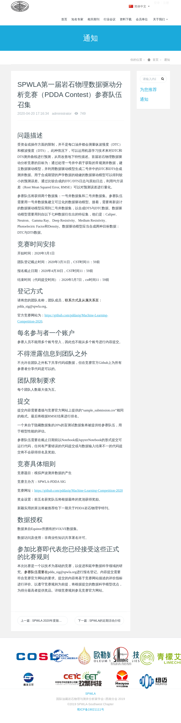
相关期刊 (93, 19)
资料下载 (126, 19)
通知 (167, 59)
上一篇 (44, 620)
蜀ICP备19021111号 (90, 709)
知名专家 (77, 19)
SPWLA (90, 693)
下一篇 (99, 620)
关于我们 (160, 19)
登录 (157, 6)
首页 (64, 19)
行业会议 (110, 19)
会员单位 (142, 19)
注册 (166, 6)
